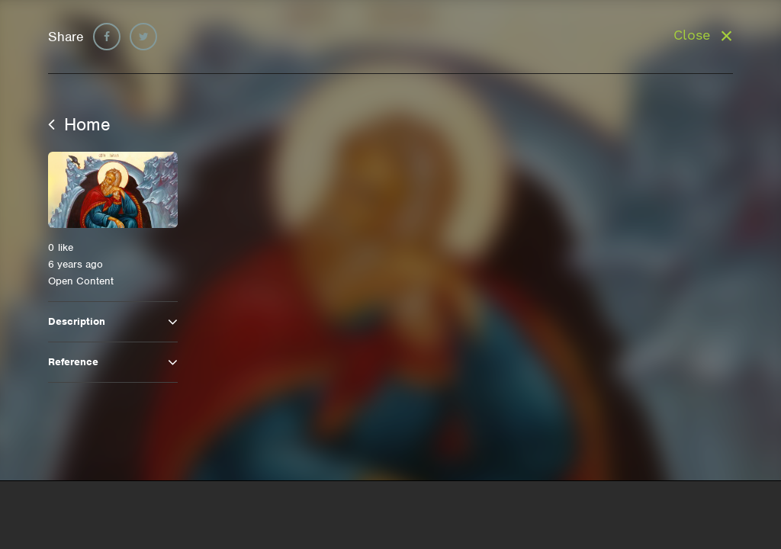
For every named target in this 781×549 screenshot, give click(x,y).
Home (79, 124)
